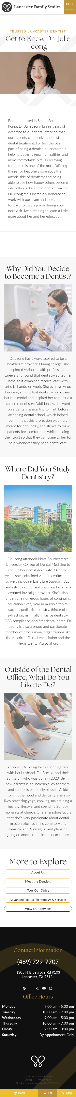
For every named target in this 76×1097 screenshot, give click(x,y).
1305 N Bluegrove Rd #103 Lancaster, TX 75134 (38, 974)
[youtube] (44, 988)
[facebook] (31, 988)
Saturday (9, 1034)
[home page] (31, 7)
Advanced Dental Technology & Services (38, 899)
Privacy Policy (44, 1079)
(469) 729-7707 (38, 961)
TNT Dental (54, 1083)
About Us (38, 872)
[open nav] (70, 7)
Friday (7, 1028)
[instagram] (50, 988)
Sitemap (28, 1079)
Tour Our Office (38, 890)
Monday (8, 1006)
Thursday (9, 1023)
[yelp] (37, 988)
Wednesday (11, 1017)
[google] (24, 988)
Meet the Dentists (38, 881)
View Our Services (38, 908)
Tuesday (8, 1011)
